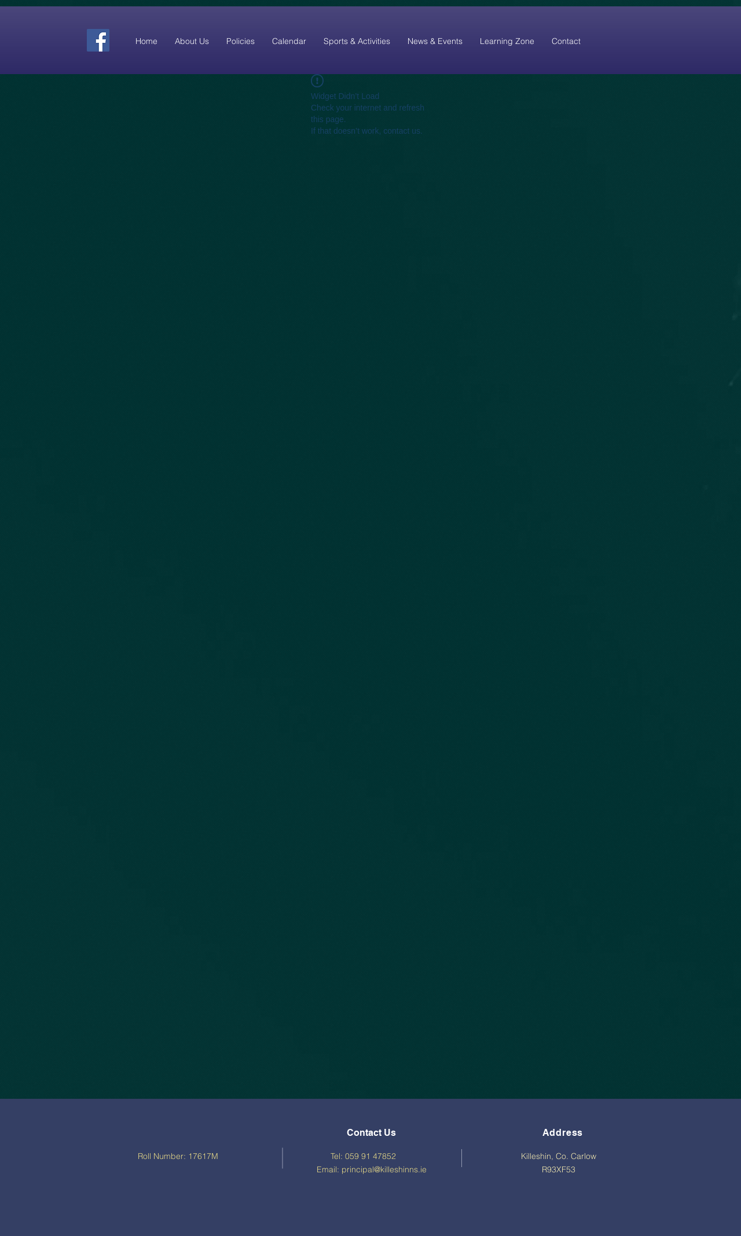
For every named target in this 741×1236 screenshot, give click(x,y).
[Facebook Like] (618, 39)
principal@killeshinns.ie (384, 1169)
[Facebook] (98, 40)
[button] (192, 41)
